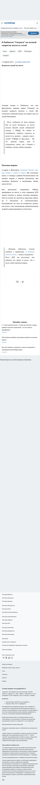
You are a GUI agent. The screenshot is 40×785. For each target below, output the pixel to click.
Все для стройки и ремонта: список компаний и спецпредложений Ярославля (20, 349)
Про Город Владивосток (8, 631)
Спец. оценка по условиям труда (10, 745)
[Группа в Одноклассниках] (6, 658)
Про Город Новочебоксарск (9, 616)
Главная (4, 681)
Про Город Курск (6, 609)
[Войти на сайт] (37, 23)
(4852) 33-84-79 (15, 703)
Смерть (6, 55)
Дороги (12, 51)
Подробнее (34, 754)
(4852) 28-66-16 (18, 702)
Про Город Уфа (6, 623)
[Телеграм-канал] (9, 658)
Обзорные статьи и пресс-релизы (11, 667)
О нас (3, 671)
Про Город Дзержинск (8, 598)
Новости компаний (7, 664)
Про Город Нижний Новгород (10, 612)
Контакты (4, 674)
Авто (5, 51)
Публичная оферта (7, 649)
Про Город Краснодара (8, 634)
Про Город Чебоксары (8, 627)
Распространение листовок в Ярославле (12, 724)
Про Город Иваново (7, 601)
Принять (33, 33)
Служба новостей (22, 62)
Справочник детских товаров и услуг (12, 28)
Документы (5, 638)
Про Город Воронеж (7, 594)
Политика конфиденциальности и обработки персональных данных (19, 757)
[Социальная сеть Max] (12, 658)
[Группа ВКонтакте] (3, 658)
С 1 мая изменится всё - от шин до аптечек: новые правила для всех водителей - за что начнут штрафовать (20, 328)
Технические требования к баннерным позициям (14, 645)
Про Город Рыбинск (7, 620)
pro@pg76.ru (26, 702)
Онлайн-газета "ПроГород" (9, 642)
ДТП (19, 51)
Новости (4, 677)
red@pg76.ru (22, 703)
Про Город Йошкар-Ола (8, 605)
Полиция (27, 51)
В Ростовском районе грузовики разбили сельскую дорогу (20, 339)
